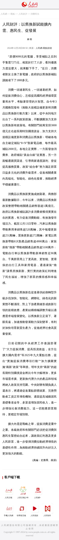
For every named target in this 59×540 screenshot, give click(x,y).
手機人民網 (8, 510)
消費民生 (35, 14)
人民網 (3, 14)
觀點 (13, 14)
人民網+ (37, 492)
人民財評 (22, 14)
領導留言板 (21, 510)
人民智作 (47, 510)
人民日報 (8, 492)
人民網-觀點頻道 (44, 48)
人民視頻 (34, 510)
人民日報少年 (23, 492)
